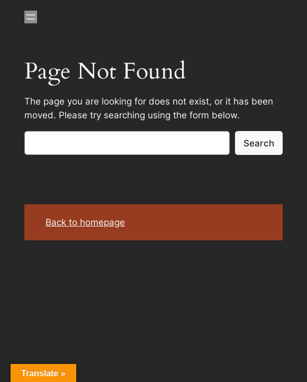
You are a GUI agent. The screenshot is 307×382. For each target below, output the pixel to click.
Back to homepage (85, 222)
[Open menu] (30, 17)
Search (258, 143)
